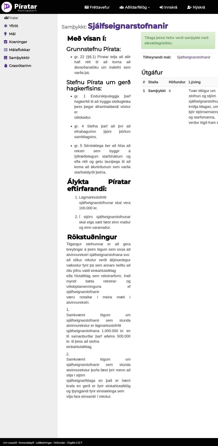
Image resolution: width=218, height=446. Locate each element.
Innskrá (168, 7)
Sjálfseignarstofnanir (193, 57)
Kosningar (14, 42)
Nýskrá (196, 7)
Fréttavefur (97, 7)
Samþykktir (16, 58)
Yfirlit (10, 26)
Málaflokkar (16, 50)
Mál (9, 34)
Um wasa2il (10, 442)
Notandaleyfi (26, 442)
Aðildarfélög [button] (134, 7)
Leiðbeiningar (44, 442)
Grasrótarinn (16, 66)
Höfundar (59, 442)
